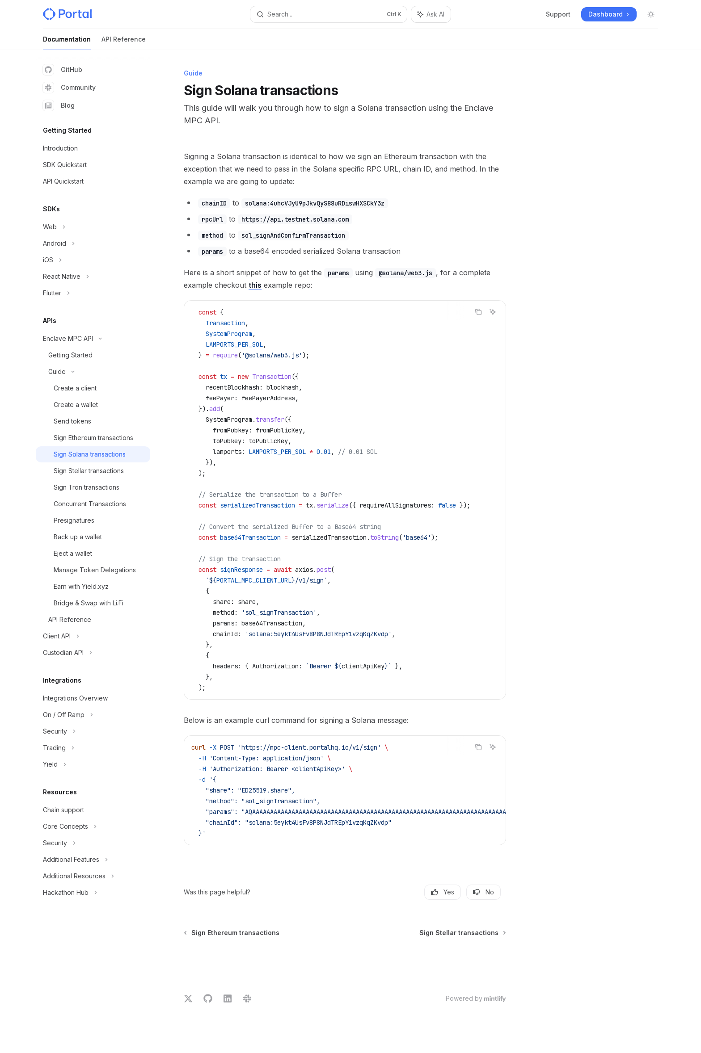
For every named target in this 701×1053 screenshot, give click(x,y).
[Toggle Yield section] (93, 764)
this (255, 285)
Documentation (67, 42)
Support (558, 14)
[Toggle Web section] (93, 227)
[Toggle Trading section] (93, 748)
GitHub (62, 69)
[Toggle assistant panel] (431, 14)
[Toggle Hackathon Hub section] (93, 893)
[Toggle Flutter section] (93, 293)
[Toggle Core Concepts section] (93, 826)
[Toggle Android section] (93, 243)
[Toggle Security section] (93, 731)
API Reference (123, 42)
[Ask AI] (492, 312)
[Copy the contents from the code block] (478, 312)
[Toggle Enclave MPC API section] (93, 339)
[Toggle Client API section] (93, 636)
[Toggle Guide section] (93, 372)
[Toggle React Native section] (93, 276)
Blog (59, 105)
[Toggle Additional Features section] (93, 860)
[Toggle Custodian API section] (93, 653)
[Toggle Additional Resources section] (93, 876)
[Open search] (328, 14)
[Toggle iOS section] (93, 260)
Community (69, 87)
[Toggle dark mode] (651, 14)
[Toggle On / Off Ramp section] (93, 715)
